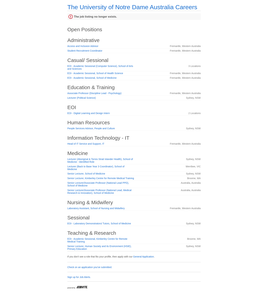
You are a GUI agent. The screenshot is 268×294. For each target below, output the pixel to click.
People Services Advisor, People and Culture (91, 128)
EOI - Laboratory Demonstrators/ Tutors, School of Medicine (99, 223)
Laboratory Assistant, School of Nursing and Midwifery (96, 208)
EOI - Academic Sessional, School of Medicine (92, 77)
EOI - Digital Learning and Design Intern (88, 113)
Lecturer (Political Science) (81, 97)
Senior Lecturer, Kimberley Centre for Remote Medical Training (100, 178)
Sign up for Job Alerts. (79, 277)
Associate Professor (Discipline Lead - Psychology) (94, 93)
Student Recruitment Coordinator (84, 50)
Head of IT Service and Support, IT (85, 143)
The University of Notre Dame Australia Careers (132, 7)
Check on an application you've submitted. (89, 267)
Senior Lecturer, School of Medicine (86, 173)
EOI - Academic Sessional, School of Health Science (95, 73)
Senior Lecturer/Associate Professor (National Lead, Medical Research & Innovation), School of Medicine (99, 191)
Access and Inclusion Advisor (82, 46)
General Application (143, 256)
